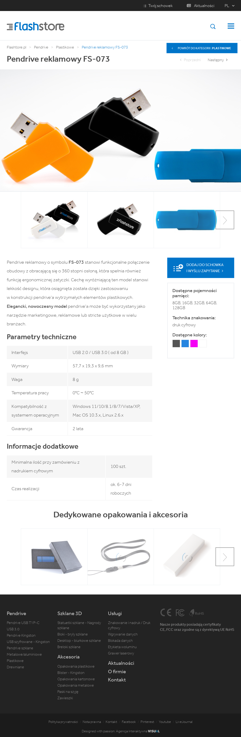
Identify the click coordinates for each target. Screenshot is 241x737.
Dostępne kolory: (189, 334)
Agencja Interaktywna (137, 731)
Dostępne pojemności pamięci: (194, 293)
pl (227, 5)
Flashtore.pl (16, 47)
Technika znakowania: (194, 317)
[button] (224, 220)
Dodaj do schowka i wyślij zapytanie (205, 267)
